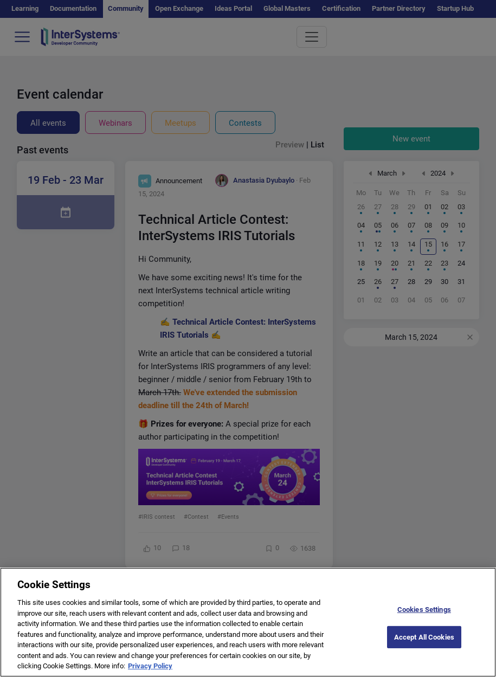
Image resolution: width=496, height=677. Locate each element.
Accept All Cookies (424, 647)
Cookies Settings (424, 619)
